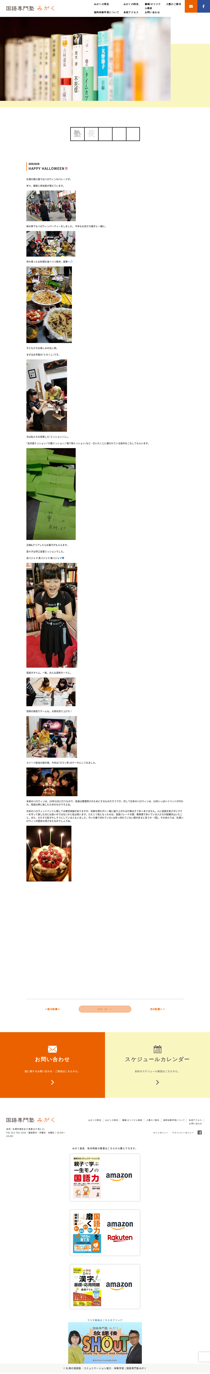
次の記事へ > (157, 1009)
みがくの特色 (131, 4)
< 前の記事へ (52, 1009)
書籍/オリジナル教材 (132, 1121)
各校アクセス (131, 12)
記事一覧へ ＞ (105, 1009)
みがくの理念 (101, 4)
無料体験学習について (106, 12)
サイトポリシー (160, 1134)
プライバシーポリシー (183, 1134)
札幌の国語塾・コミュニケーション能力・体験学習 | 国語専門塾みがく (106, 1369)
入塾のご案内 (173, 4)
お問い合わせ (152, 12)
